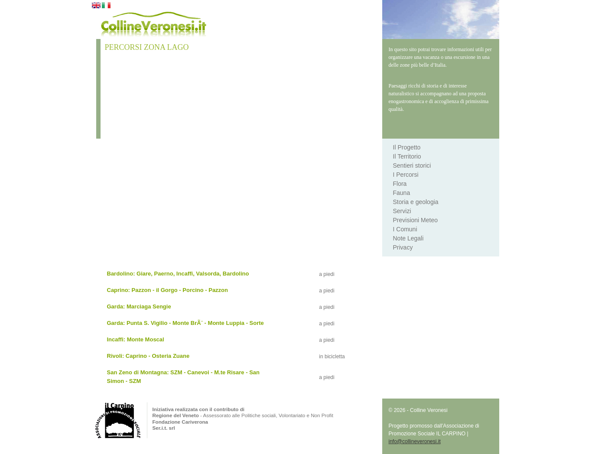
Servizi (402, 211)
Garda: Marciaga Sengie (139, 306)
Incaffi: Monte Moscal (135, 339)
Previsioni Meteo (415, 220)
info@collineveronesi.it (415, 441)
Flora (400, 183)
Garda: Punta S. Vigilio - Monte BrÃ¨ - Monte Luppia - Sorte (185, 323)
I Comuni (405, 229)
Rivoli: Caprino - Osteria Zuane (148, 356)
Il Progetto (407, 147)
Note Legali (408, 238)
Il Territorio (407, 156)
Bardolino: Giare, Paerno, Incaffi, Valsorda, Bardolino (178, 273)
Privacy (403, 247)
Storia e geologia (416, 201)
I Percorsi (406, 174)
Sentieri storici (412, 165)
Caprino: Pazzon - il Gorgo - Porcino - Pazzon (167, 290)
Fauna (401, 192)
